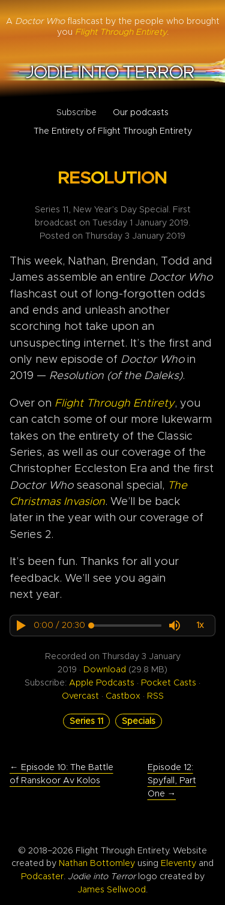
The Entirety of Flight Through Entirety (113, 131)
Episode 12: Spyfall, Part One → (172, 780)
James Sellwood (111, 889)
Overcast (80, 695)
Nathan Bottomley (97, 863)
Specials (138, 721)
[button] (20, 625)
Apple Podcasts (101, 682)
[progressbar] (59, 625)
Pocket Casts (168, 682)
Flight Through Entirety (115, 403)
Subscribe (76, 112)
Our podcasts (141, 112)
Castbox (123, 695)
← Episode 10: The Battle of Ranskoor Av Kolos (61, 774)
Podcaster (42, 876)
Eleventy (178, 863)
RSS (155, 695)
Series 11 (86, 721)
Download (104, 669)
